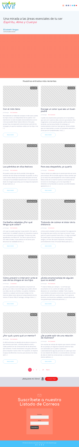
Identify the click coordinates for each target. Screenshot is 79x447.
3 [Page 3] (36, 370)
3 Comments (51, 170)
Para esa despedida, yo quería (56, 167)
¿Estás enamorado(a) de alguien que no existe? (57, 279)
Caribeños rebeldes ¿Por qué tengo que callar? (17, 223)
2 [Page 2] (33, 370)
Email (39, 420)
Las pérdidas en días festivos (18, 167)
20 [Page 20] (43, 370)
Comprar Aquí (51, 379)
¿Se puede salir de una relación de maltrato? (57, 337)
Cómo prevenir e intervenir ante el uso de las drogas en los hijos (20, 279)
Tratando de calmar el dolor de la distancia (58, 223)
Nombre (39, 414)
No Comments (13, 112)
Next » (48, 370)
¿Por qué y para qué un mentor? (19, 336)
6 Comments (51, 228)
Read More (10, 135)
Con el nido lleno (11, 109)
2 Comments (13, 283)
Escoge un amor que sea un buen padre (58, 110)
